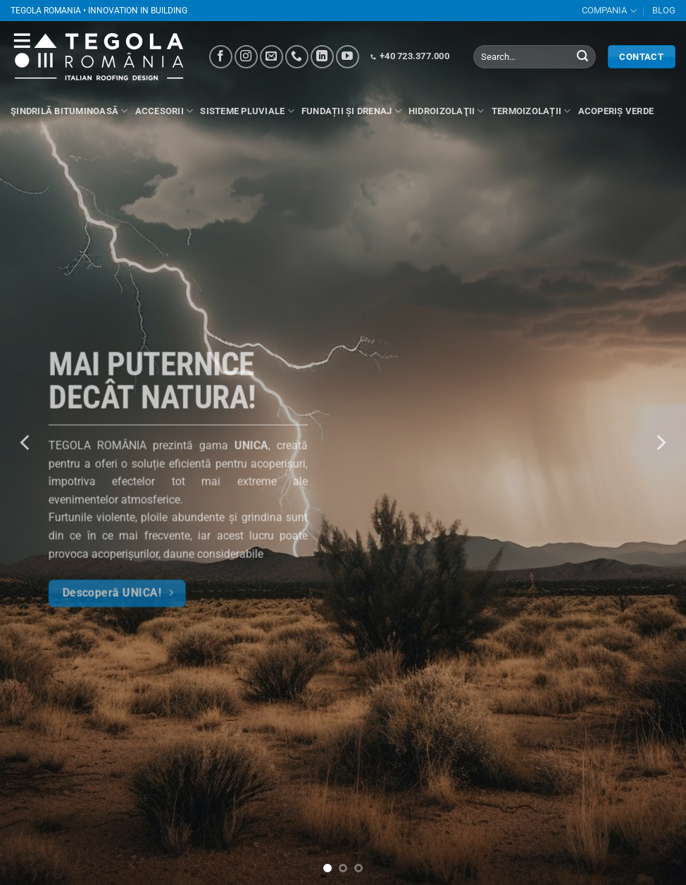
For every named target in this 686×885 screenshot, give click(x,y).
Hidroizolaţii (447, 111)
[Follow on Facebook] (220, 56)
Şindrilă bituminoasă (69, 111)
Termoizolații (531, 111)
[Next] (660, 442)
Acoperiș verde (616, 111)
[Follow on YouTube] (347, 56)
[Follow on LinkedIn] (322, 56)
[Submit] (582, 57)
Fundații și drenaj (351, 111)
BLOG (663, 10)
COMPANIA (609, 11)
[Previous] (26, 442)
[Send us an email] (271, 56)
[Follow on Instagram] (246, 56)
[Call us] (296, 56)
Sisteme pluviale (247, 111)
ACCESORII (164, 111)
